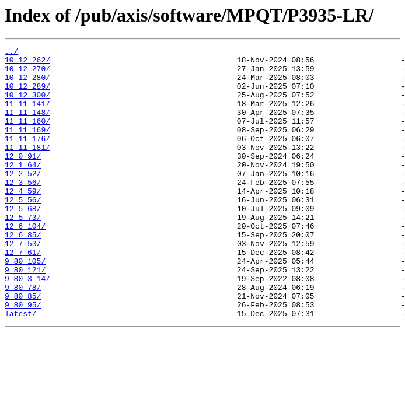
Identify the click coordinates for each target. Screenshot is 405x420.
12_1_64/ (23, 189)
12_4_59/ (23, 220)
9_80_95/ (23, 357)
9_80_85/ (23, 346)
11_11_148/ (27, 126)
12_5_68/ (23, 241)
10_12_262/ (27, 63)
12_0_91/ (23, 178)
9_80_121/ (25, 315)
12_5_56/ (23, 231)
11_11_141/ (27, 115)
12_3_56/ (23, 210)
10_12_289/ (27, 94)
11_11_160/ (27, 136)
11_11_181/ (27, 168)
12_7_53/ (23, 283)
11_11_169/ (27, 147)
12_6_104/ (25, 262)
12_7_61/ (23, 294)
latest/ (21, 367)
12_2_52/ (23, 199)
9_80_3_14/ (27, 325)
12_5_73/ (23, 252)
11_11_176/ (27, 157)
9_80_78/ (23, 336)
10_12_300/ (27, 105)
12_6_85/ (23, 273)
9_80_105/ (25, 304)
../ (11, 52)
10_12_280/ (27, 84)
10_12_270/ (27, 73)
